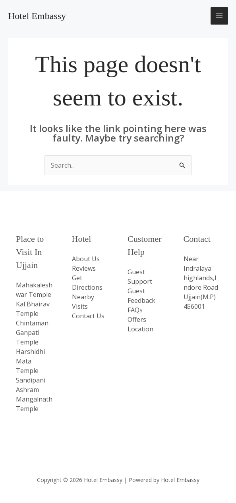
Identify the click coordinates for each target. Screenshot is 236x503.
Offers (137, 319)
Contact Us (88, 316)
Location (140, 329)
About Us (86, 258)
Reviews (84, 268)
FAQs (135, 310)
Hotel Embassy (37, 16)
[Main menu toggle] (219, 16)
